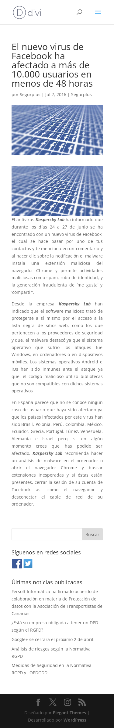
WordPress (75, 720)
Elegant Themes (69, 712)
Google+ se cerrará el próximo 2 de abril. (53, 639)
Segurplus (30, 94)
